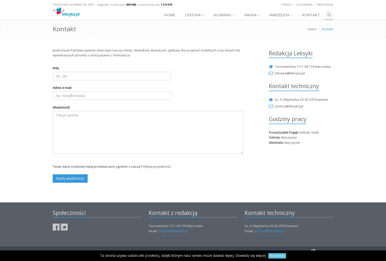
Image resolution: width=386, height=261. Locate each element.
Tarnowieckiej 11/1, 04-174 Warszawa (300, 66)
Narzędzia (280, 14)
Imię (56, 68)
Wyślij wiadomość (70, 178)
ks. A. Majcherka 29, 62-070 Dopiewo (298, 99)
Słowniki (224, 14)
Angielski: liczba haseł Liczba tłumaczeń (134, 4)
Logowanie (304, 4)
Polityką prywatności (156, 166)
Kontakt (311, 14)
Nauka (252, 14)
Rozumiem (277, 256)
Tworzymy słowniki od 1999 (73, 4)
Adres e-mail (62, 87)
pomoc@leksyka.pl (286, 106)
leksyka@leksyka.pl (287, 73)
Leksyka (194, 14)
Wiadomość (61, 107)
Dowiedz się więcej (250, 255)
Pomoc (286, 4)
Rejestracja (325, 4)
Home (169, 14)
